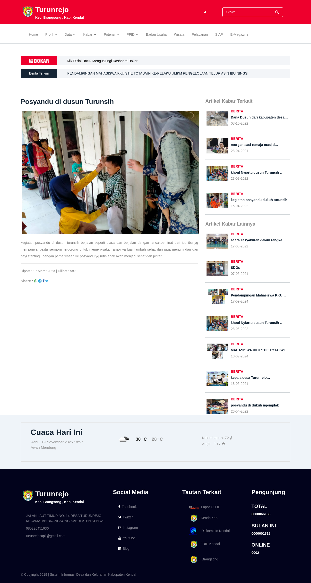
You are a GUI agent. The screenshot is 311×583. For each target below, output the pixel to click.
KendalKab (202, 518)
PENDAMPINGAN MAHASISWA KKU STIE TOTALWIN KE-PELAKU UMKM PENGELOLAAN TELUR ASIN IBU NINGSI (157, 74)
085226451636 (37, 528)
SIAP (219, 34)
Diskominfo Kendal (209, 531)
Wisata (179, 34)
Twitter (125, 517)
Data (68, 34)
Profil (49, 34)
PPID (131, 34)
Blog (124, 548)
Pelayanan (200, 34)
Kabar (87, 34)
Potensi (109, 34)
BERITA (237, 111)
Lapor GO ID (204, 507)
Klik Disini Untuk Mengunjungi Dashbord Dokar (102, 61)
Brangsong (203, 560)
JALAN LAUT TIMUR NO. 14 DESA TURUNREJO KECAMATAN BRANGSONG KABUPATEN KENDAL (65, 518)
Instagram (128, 528)
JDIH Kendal (204, 544)
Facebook (127, 507)
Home (33, 34)
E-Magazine (239, 34)
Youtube (126, 538)
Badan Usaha (156, 34)
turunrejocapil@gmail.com (45, 536)
